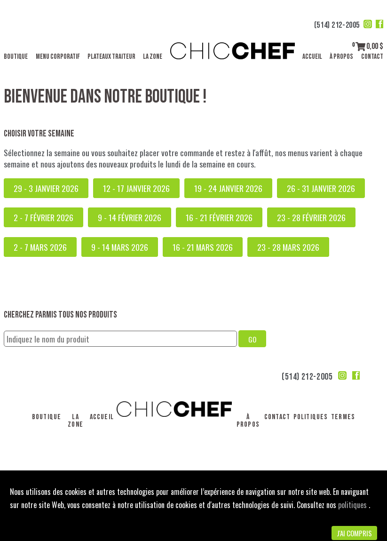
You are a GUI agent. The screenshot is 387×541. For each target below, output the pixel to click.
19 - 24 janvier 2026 (228, 188)
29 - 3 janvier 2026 (46, 188)
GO (252, 339)
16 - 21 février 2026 (219, 217)
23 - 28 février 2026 (311, 217)
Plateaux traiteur (111, 56)
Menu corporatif (58, 56)
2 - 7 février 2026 (43, 217)
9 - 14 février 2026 (129, 217)
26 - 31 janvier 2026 (321, 188)
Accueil (312, 56)
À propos (341, 56)
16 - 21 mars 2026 (203, 247)
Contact (372, 56)
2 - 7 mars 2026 (40, 247)
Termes (343, 417)
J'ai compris (354, 533)
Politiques (310, 417)
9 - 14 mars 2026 (119, 247)
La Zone (152, 56)
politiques (353, 504)
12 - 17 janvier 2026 (136, 188)
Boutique (16, 56)
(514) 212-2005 (337, 25)
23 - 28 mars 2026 (288, 247)
